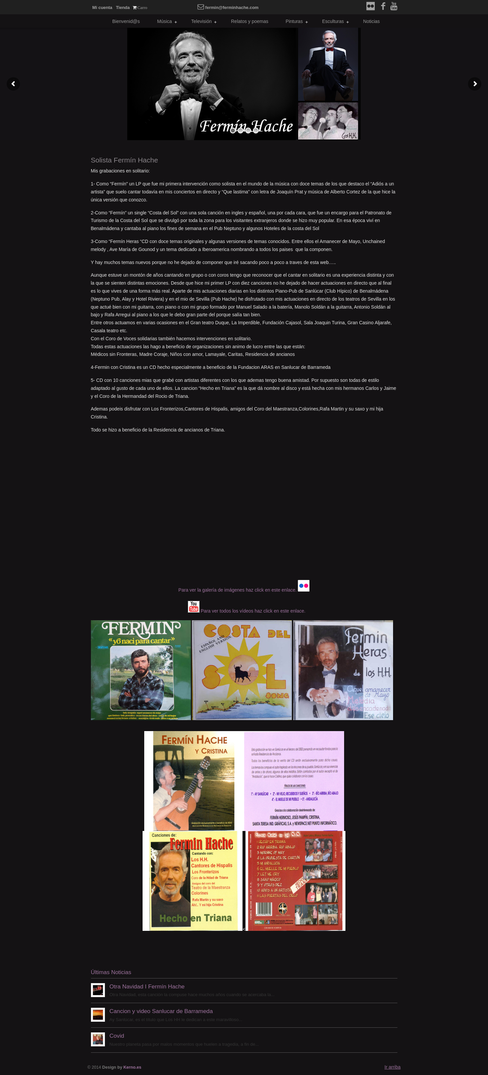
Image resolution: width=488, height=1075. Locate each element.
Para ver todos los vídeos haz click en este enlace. (253, 611)
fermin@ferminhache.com (228, 7)
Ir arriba (392, 1067)
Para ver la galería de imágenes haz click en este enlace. (238, 590)
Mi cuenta (102, 7)
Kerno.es (132, 1067)
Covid (117, 1035)
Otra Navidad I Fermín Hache (147, 986)
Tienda (123, 7)
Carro (142, 7)
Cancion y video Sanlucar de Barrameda (161, 1011)
